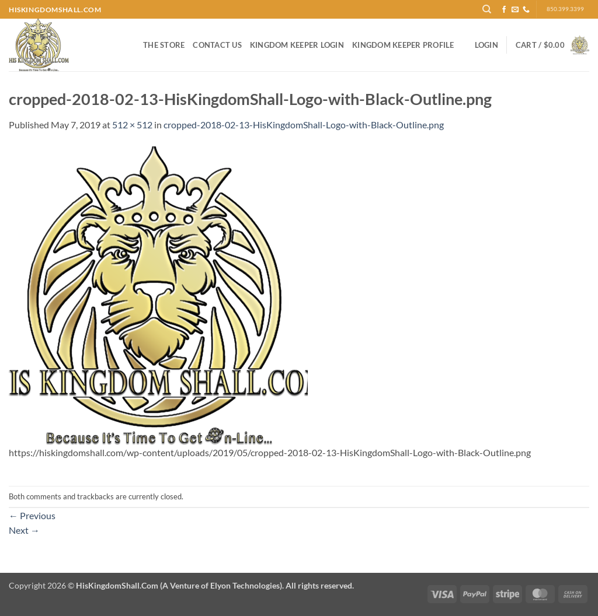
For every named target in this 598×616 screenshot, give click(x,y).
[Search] (486, 9)
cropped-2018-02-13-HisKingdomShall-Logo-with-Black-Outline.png (304, 124)
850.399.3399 (565, 9)
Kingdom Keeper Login (297, 45)
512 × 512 (132, 124)
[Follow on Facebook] (503, 10)
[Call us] (526, 10)
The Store (164, 45)
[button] (486, 45)
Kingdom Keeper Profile (403, 45)
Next (24, 530)
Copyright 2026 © (181, 585)
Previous (32, 515)
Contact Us (217, 45)
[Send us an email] (515, 10)
